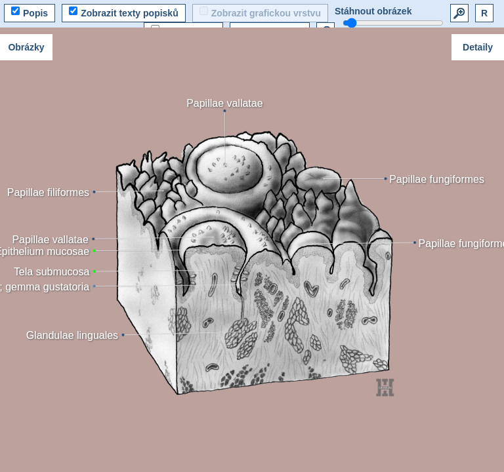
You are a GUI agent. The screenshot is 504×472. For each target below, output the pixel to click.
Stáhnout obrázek (373, 11)
